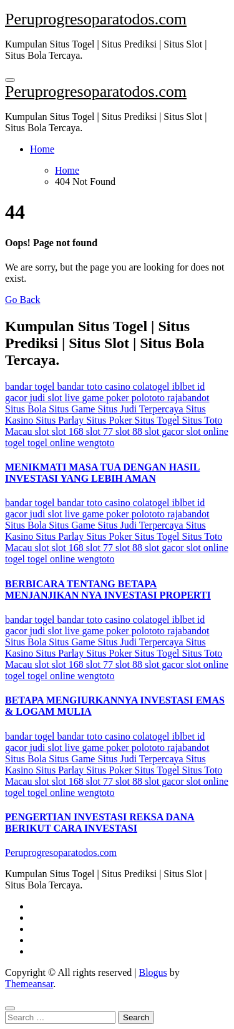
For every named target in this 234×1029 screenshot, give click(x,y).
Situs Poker (110, 420)
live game (86, 397)
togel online (52, 442)
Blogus (153, 972)
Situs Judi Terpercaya (141, 409)
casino (119, 386)
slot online (207, 431)
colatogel (152, 386)
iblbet (184, 386)
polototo (149, 397)
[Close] (10, 1008)
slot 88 (130, 431)
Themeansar (29, 983)
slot (43, 431)
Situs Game (73, 409)
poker (118, 397)
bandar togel (31, 386)
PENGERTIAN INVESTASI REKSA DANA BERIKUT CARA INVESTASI (100, 822)
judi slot (47, 397)
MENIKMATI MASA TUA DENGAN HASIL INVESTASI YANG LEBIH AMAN (102, 473)
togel (16, 442)
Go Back (22, 299)
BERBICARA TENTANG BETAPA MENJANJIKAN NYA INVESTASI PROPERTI (108, 589)
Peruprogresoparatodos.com (96, 19)
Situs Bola (27, 409)
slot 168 (69, 431)
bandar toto (81, 386)
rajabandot (188, 397)
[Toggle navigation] (10, 80)
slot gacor (166, 431)
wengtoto (96, 442)
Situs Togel (158, 420)
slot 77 (100, 431)
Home (42, 149)
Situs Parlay (61, 420)
